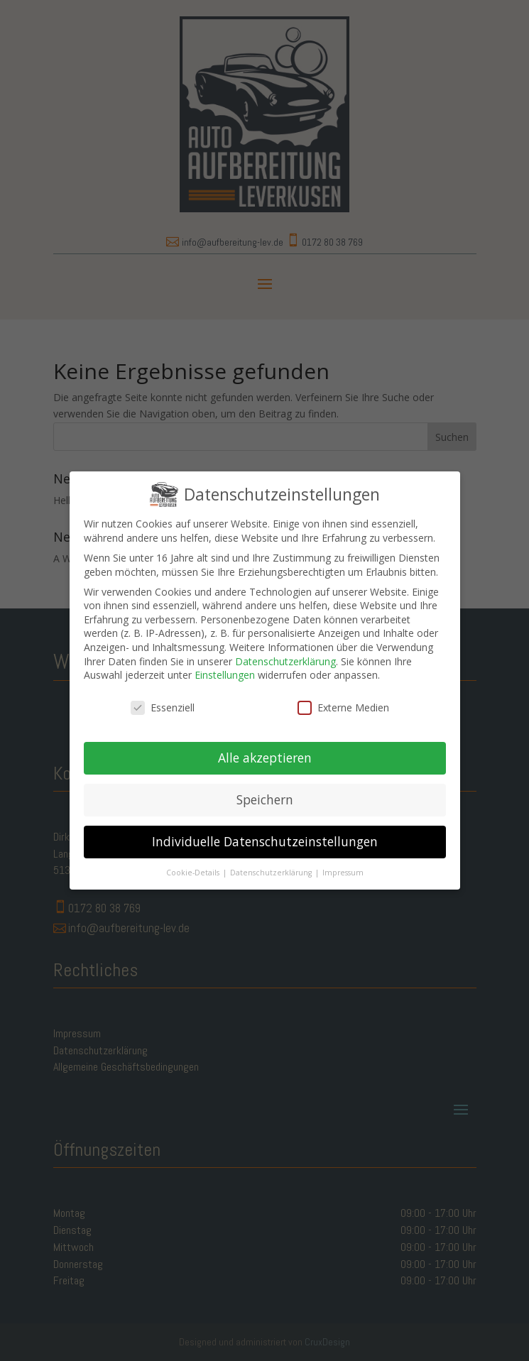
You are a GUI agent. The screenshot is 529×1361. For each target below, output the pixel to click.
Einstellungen (225, 665)
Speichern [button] (264, 788)
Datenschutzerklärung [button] (272, 862)
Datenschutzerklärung (285, 650)
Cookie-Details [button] (194, 862)
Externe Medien (343, 697)
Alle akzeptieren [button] (265, 747)
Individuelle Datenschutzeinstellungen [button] (265, 830)
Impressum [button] (343, 862)
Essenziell (163, 697)
